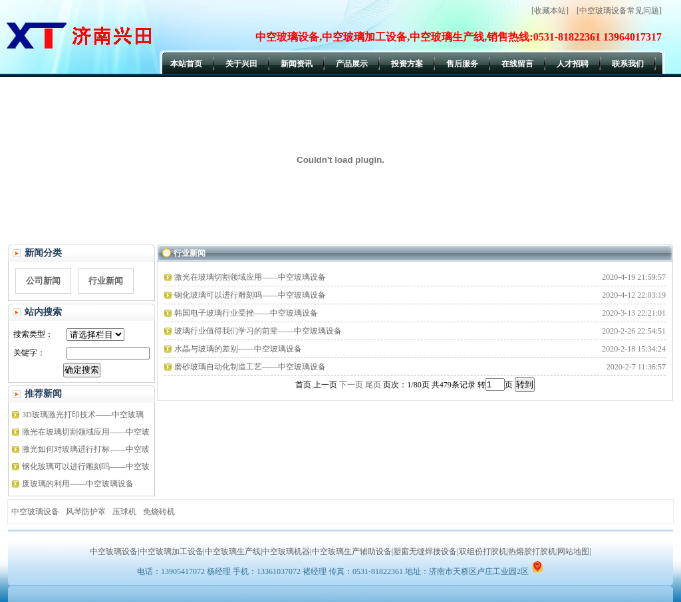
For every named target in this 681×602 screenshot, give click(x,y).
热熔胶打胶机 (532, 551)
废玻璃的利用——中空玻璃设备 (78, 483)
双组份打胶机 (483, 551)
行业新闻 (105, 281)
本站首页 (186, 63)
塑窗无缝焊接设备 (425, 551)
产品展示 (352, 63)
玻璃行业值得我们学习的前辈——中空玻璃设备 (258, 331)
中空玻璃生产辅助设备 (352, 551)
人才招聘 (573, 63)
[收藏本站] (550, 10)
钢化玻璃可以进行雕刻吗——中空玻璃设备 (250, 295)
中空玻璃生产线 (233, 551)
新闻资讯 (297, 63)
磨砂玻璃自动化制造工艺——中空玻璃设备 (250, 366)
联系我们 (628, 63)
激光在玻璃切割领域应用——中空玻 (86, 432)
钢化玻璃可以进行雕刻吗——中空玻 (86, 466)
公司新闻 (43, 281)
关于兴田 (241, 63)
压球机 (124, 511)
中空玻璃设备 (35, 511)
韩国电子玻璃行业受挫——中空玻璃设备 (246, 313)
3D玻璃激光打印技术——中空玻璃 (83, 414)
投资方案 (407, 63)
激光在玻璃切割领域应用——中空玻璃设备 (250, 277)
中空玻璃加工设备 (172, 551)
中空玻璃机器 (286, 551)
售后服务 (462, 63)
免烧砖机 (159, 511)
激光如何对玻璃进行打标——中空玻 (86, 449)
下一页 (351, 384)
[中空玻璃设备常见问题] (619, 10)
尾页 (373, 384)
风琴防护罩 (86, 511)
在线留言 (517, 63)
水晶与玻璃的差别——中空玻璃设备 (238, 348)
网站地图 (573, 551)
